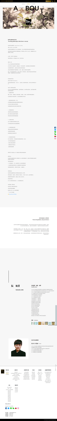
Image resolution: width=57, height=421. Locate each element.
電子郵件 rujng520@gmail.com (10, 412)
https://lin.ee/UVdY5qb (12, 194)
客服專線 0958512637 (9, 414)
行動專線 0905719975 (9, 413)
